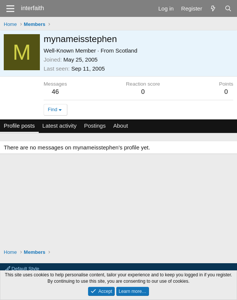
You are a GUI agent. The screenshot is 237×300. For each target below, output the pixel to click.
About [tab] (120, 125)
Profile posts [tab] (19, 125)
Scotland (126, 50)
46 (55, 91)
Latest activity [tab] (60, 125)
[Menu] (10, 8)
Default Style (22, 268)
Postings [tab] (95, 125)
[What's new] (213, 8)
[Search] (228, 8)
